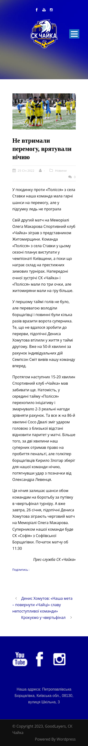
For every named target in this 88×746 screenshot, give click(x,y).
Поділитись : (21, 570)
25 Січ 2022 (26, 170)
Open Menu (74, 33)
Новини (61, 170)
